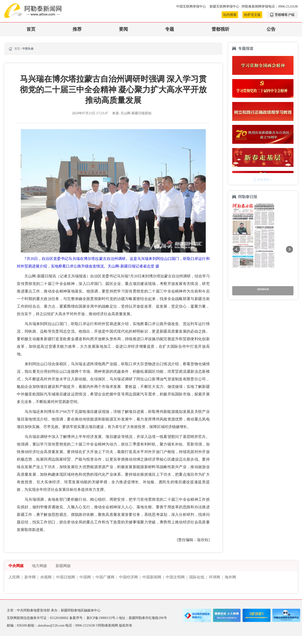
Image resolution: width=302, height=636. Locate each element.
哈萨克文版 (252, 15)
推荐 (77, 29)
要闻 (123, 29)
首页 (30, 29)
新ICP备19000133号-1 (103, 618)
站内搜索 (229, 15)
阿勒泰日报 (248, 197)
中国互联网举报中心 (191, 6)
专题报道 (245, 49)
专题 (169, 29)
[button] (236, 249)
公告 (271, 29)
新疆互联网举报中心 (224, 6)
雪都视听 (220, 29)
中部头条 (28, 48)
